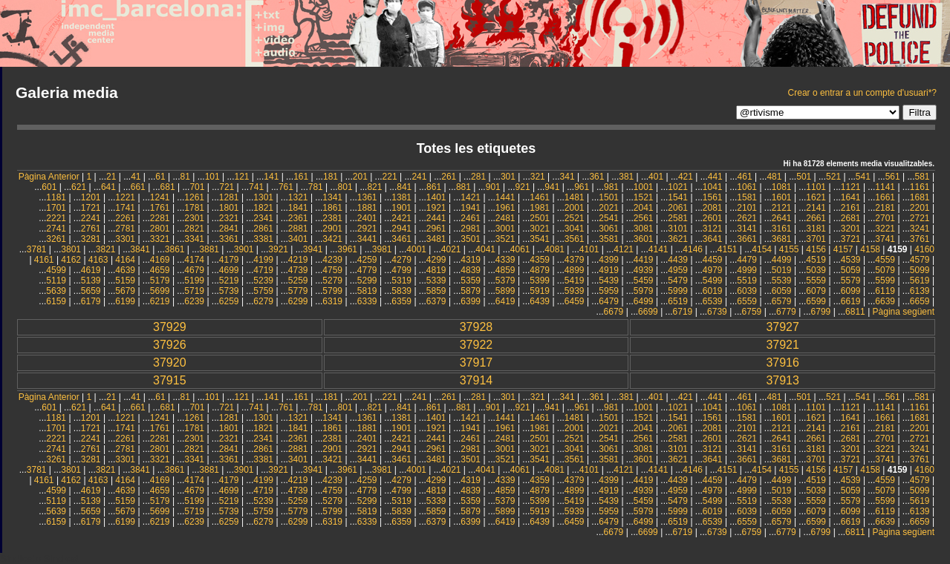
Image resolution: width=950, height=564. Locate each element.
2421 (401, 218)
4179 (229, 260)
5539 (782, 280)
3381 (263, 239)
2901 (332, 228)
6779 (786, 311)
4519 (816, 260)
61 (160, 176)
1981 (540, 208)
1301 (263, 197)
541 (863, 176)
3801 (71, 249)
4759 (332, 270)
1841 (298, 208)
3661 (747, 239)
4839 (471, 270)
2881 (298, 228)
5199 (194, 280)
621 (78, 187)
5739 (229, 291)
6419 (505, 301)
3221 (885, 228)
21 (111, 176)
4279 (401, 260)
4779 (367, 270)
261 (448, 176)
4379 (575, 260)
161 (300, 176)
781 (315, 187)
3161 (782, 228)
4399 (609, 260)
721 (226, 187)
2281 (160, 218)
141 (271, 176)
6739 (717, 311)
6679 (614, 311)
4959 (678, 270)
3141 (747, 228)
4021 (451, 249)
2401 (367, 218)
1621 (816, 197)
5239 (263, 280)
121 (241, 176)
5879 (471, 291)
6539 (713, 301)
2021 (609, 208)
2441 (436, 218)
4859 (505, 270)
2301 (194, 218)
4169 (160, 260)
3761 (920, 239)
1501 (609, 197)
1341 (332, 197)
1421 (471, 197)
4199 (263, 260)
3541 (540, 239)
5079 (885, 270)
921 (522, 187)
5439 (609, 280)
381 (626, 176)
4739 (298, 270)
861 (433, 187)
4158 (870, 249)
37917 (476, 362)
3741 (885, 239)
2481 (505, 218)
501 (803, 176)
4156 (816, 249)
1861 (332, 208)
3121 (713, 228)
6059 (782, 291)
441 (715, 176)
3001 (505, 228)
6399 (471, 301)
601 (49, 187)
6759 (752, 311)
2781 (125, 228)
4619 (91, 270)
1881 (367, 208)
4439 (678, 260)
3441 (367, 239)
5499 (713, 280)
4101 (589, 249)
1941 (471, 208)
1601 (782, 197)
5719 (194, 291)
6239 (194, 301)
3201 (851, 228)
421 (685, 176)
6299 (298, 301)
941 (551, 187)
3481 (436, 239)
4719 (263, 270)
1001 (644, 187)
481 (774, 176)
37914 (476, 380)
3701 (816, 239)
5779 (298, 291)
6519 (678, 301)
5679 (125, 291)
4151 (728, 249)
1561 (713, 197)
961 (581, 187)
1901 (401, 208)
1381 (401, 197)
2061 (678, 208)
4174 (194, 260)
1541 (678, 197)
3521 (505, 239)
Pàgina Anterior (49, 176)
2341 (263, 218)
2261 (125, 218)
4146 (693, 249)
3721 (851, 239)
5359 (471, 280)
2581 (678, 218)
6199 (125, 301)
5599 (885, 280)
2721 (920, 218)
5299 (367, 280)
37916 (782, 362)
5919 (540, 291)
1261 (194, 197)
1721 (91, 208)
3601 (644, 239)
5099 (920, 270)
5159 (125, 280)
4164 (125, 260)
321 (537, 176)
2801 (160, 228)
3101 (678, 228)
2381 (332, 218)
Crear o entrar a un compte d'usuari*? (862, 93)
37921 (782, 344)
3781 (37, 249)
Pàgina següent (903, 311)
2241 (91, 218)
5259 (298, 280)
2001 (575, 208)
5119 (56, 280)
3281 (91, 239)
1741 (125, 208)
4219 (298, 260)
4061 (520, 249)
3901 (244, 249)
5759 (263, 291)
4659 (160, 270)
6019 (713, 291)
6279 (263, 301)
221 (390, 176)
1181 (56, 197)
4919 (609, 270)
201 (360, 176)
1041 (713, 187)
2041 (644, 208)
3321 (160, 239)
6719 (683, 311)
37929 (169, 327)
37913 (782, 380)
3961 (347, 249)
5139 (91, 280)
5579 (851, 280)
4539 (851, 260)
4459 (713, 260)
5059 (851, 270)
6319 (332, 301)
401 (655, 176)
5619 (920, 280)
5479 (678, 280)
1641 (851, 197)
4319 (471, 260)
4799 (401, 270)
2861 (263, 228)
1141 (885, 187)
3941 (313, 249)
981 (611, 187)
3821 (106, 249)
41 (135, 176)
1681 (920, 197)
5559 (816, 280)
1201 (91, 197)
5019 (782, 270)
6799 (821, 311)
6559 (747, 301)
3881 (209, 249)
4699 (229, 270)
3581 (609, 239)
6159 (56, 301)
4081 (554, 249)
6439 (540, 301)
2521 (575, 218)
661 (138, 187)
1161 (920, 187)
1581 (747, 197)
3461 (401, 239)
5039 (816, 270)
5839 (401, 291)
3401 (298, 239)
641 (108, 187)
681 (167, 187)
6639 (885, 301)
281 (478, 176)
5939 (575, 291)
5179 (160, 280)
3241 (920, 228)
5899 (505, 291)
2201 (920, 208)
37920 (169, 362)
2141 (816, 208)
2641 (782, 218)
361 (596, 176)
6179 (91, 301)
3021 (540, 228)
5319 (401, 280)
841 (404, 187)
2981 (471, 228)
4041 (485, 249)
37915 (169, 380)
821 (374, 187)
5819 (367, 291)
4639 (125, 270)
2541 (609, 218)
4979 (713, 270)
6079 (816, 291)
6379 (436, 301)
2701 (885, 218)
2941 (401, 228)
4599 (56, 270)
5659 (91, 291)
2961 (436, 228)
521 (833, 176)
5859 (436, 291)
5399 (540, 280)
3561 (575, 239)
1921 (436, 208)
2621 (747, 218)
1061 (747, 187)
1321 (298, 197)
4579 (920, 260)
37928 (476, 327)
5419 (575, 280)
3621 (678, 239)
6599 (816, 301)
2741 (56, 228)
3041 (575, 228)
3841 (140, 249)
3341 (194, 239)
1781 (194, 208)
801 (345, 187)
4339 (505, 260)
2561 (644, 218)
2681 (851, 218)
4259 (367, 260)
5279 (332, 280)
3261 (56, 239)
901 (493, 187)
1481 (575, 197)
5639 (56, 291)
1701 (56, 208)
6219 (160, 301)
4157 (843, 249)
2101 (747, 208)
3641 (713, 239)
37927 (782, 327)
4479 (747, 260)
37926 (169, 344)
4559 (885, 260)
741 (256, 187)
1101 (816, 187)
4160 (924, 249)
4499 (782, 260)
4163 (98, 260)
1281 (229, 197)
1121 (851, 187)
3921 (278, 249)
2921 (367, 228)
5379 (505, 280)
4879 (540, 270)
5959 (609, 291)
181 (330, 176)
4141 (658, 249)
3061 (609, 228)
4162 (71, 260)
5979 (644, 291)
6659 (920, 301)
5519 (747, 280)
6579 (782, 301)
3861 (175, 249)
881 (463, 187)
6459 (575, 301)
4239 (332, 260)
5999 (678, 291)
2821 (194, 228)
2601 (713, 218)
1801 (229, 208)
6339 (367, 301)
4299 (436, 260)
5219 (229, 280)
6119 (885, 291)
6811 (855, 311)
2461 (471, 218)
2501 (540, 218)
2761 (91, 228)
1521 (644, 197)
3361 (229, 239)
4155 (789, 249)
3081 (644, 228)
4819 (436, 270)
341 (567, 176)
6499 (644, 301)
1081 (782, 187)
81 (184, 176)
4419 (644, 260)
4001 (416, 249)
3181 (816, 228)
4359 (540, 260)
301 (508, 176)
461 (745, 176)
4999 (747, 270)
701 (196, 187)
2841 (229, 228)
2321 (229, 218)
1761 (160, 208)
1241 (160, 197)
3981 (382, 249)
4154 (762, 249)
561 (892, 176)
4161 (44, 260)
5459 (644, 280)
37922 (476, 344)
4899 (575, 270)
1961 (505, 208)
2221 (56, 218)
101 (212, 176)
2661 (816, 218)
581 (922, 176)
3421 (332, 239)
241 (418, 176)
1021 (678, 187)
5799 (332, 291)
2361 (298, 218)
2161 (851, 208)
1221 (125, 197)
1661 (885, 197)
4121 (624, 249)
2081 (713, 208)
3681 (782, 239)
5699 (160, 291)
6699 (648, 311)
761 (286, 187)
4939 (644, 270)
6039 (747, 291)
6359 (401, 301)
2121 (782, 208)
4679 (194, 270)
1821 (263, 208)
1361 (367, 197)
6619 (851, 301)
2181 (885, 208)
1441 (505, 197)
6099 (851, 291)
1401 (436, 197)
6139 (920, 291)
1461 (540, 197)
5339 (436, 280)
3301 (125, 239)
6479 (609, 301)
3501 (471, 239)
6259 (229, 301)
